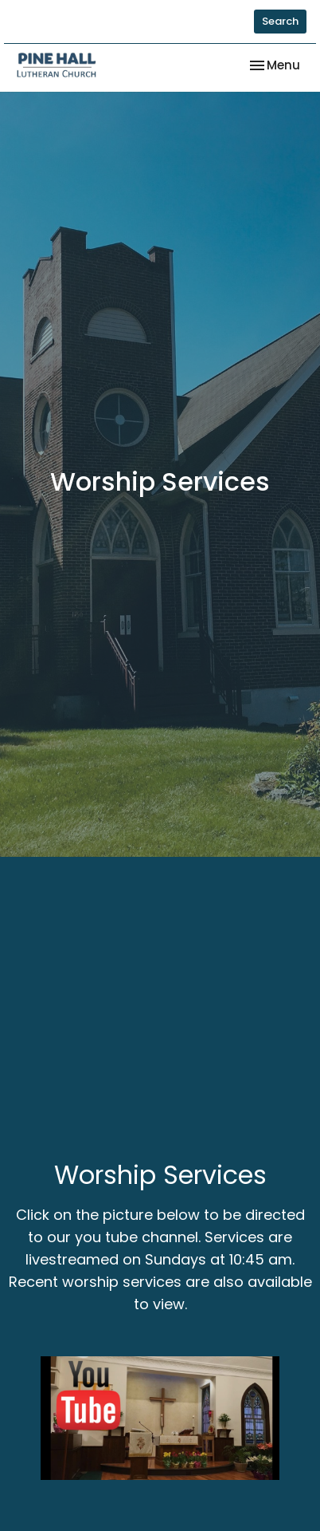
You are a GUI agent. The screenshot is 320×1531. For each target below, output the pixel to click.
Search (280, 21)
